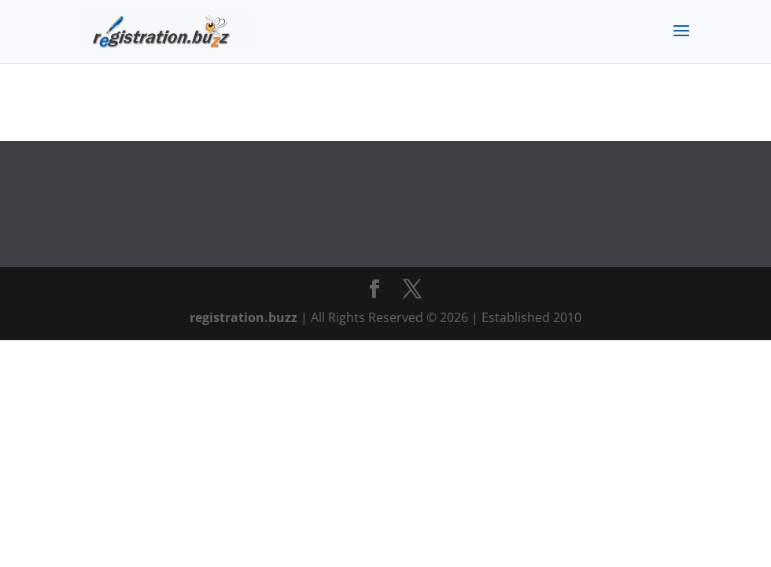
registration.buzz (243, 317)
